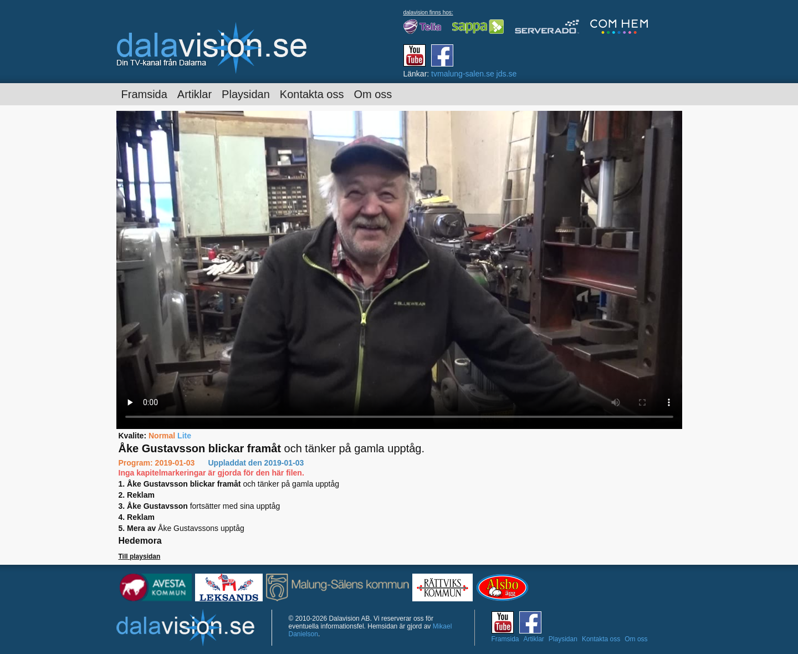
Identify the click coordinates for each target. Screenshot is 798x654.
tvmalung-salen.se (462, 73)
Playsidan (246, 94)
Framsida (144, 94)
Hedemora (140, 540)
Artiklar (194, 94)
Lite (184, 435)
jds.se (507, 73)
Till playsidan (140, 556)
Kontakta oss (312, 94)
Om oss (373, 94)
